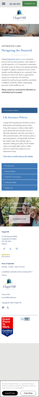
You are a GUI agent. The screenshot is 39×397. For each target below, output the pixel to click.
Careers (4, 275)
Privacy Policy (6, 294)
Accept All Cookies (10, 393)
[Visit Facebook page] (4, 248)
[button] (29, 3)
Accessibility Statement (9, 297)
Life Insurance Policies (10, 110)
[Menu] (3, 3)
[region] (19, 389)
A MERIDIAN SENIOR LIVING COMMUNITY (17, 272)
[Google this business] (16, 248)
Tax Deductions (8, 166)
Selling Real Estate (9, 182)
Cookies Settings (28, 393)
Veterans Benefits (9, 171)
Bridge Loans (8, 188)
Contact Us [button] (19, 219)
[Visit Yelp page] (10, 248)
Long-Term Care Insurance (12, 177)
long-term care (13, 59)
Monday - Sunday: (8, 267)
